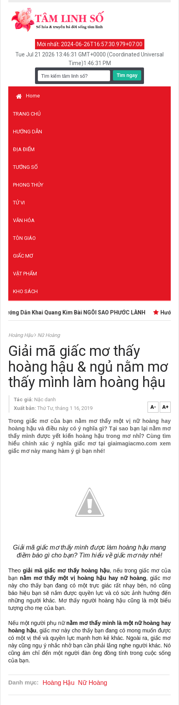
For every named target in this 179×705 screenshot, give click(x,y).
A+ (165, 407)
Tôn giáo (24, 238)
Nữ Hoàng (48, 335)
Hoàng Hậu (21, 335)
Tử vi (19, 203)
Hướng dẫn (27, 132)
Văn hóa (24, 220)
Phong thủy (28, 185)
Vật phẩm (25, 274)
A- (153, 407)
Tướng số (25, 167)
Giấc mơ (23, 256)
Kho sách (25, 291)
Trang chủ (27, 114)
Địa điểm (24, 149)
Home (28, 95)
